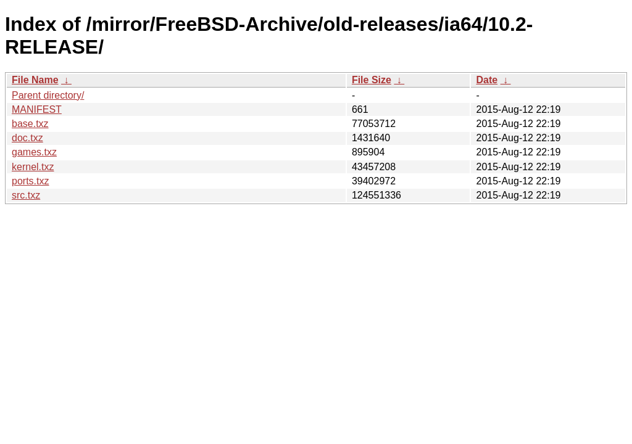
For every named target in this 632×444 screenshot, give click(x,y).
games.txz (34, 152)
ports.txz (30, 181)
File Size (371, 80)
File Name (35, 80)
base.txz (30, 123)
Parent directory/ (48, 95)
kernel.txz (33, 167)
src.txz (26, 195)
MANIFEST (37, 109)
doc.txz (27, 138)
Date (486, 80)
